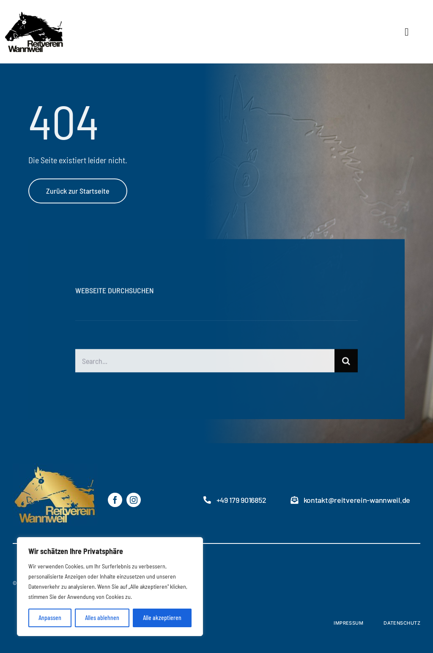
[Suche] (346, 361)
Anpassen (49, 617)
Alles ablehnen (102, 617)
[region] (110, 586)
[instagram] (133, 500)
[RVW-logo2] (68, 15)
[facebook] (115, 500)
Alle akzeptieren (162, 617)
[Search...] (204, 361)
